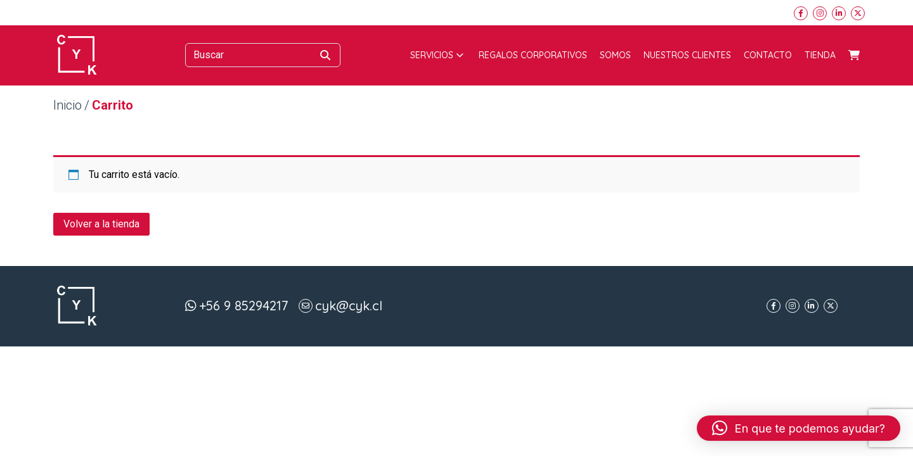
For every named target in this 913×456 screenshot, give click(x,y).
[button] (798, 428)
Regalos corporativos (533, 55)
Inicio (67, 105)
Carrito (854, 55)
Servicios (436, 55)
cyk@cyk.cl (348, 306)
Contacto (768, 55)
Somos (615, 55)
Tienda (820, 55)
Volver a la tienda (101, 224)
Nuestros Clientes (687, 55)
